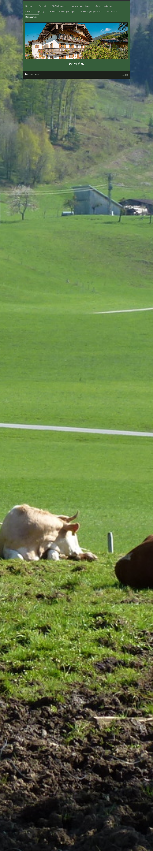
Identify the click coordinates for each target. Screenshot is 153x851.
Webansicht (125, 75)
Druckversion (29, 74)
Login (126, 74)
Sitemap (37, 74)
